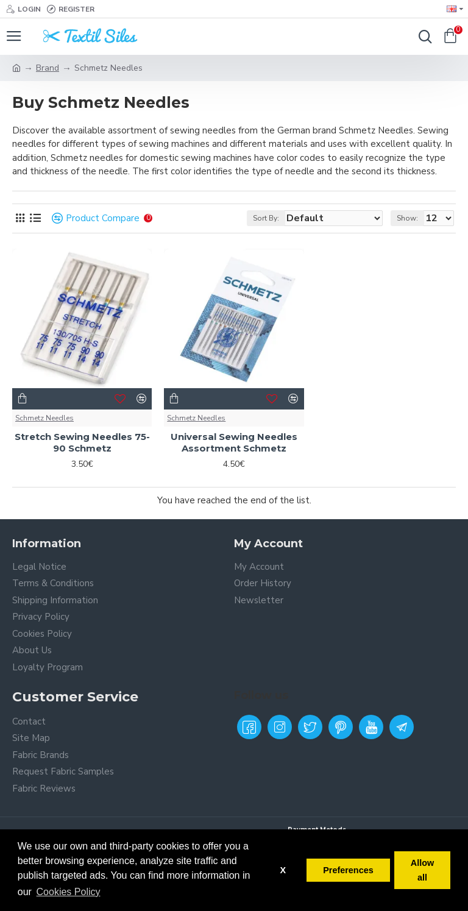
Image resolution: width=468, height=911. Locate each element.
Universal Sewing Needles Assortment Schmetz (234, 443)
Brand (47, 68)
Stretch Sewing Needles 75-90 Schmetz (82, 443)
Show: (407, 218)
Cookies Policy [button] (69, 892)
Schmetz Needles (44, 418)
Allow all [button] (422, 870)
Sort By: (266, 218)
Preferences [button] (348, 870)
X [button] (283, 870)
